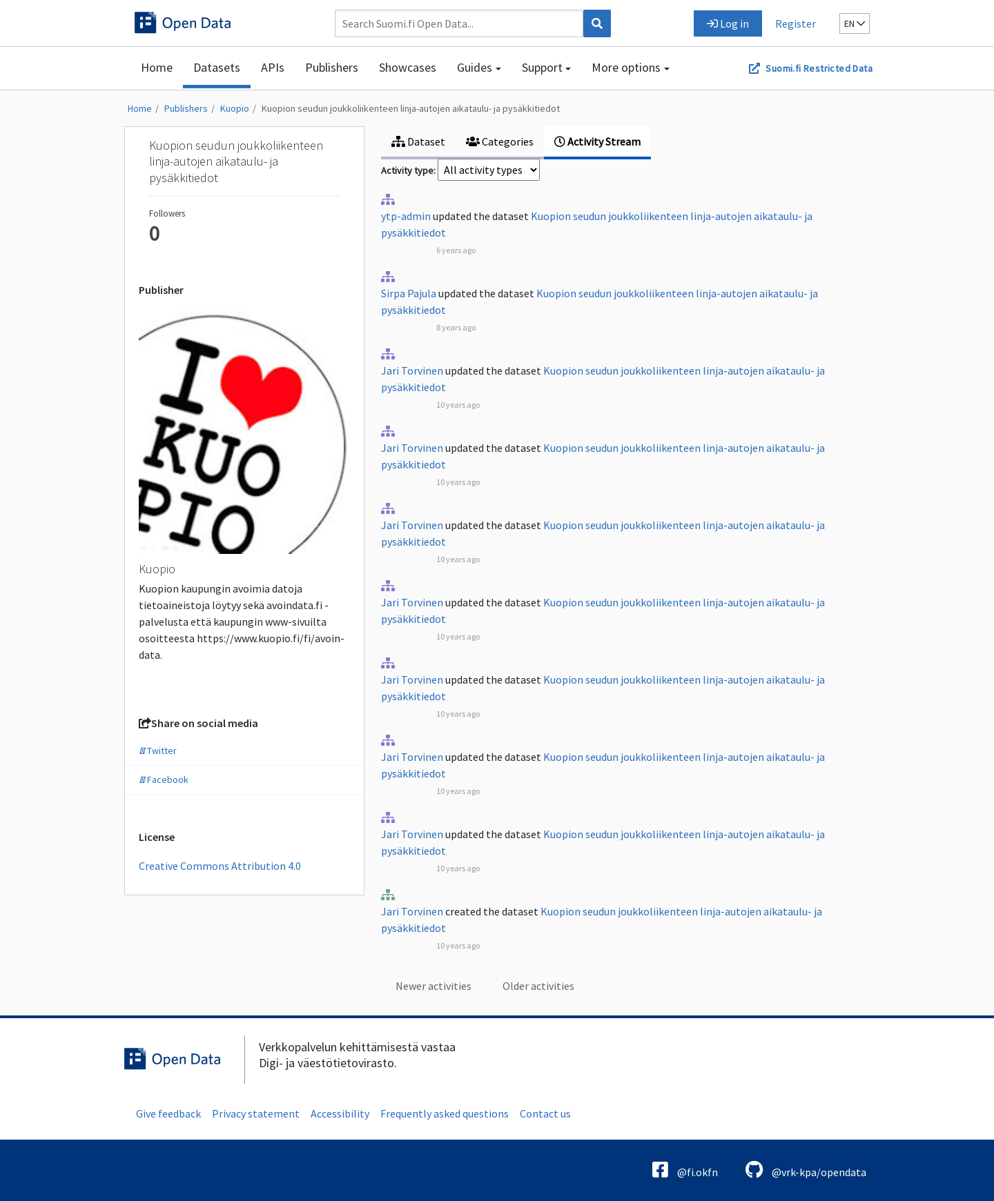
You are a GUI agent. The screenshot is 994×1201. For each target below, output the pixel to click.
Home (157, 67)
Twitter (158, 750)
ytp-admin (406, 216)
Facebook (163, 779)
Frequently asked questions (444, 1113)
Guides (474, 67)
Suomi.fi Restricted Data (819, 68)
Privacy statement (256, 1113)
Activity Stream (597, 141)
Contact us (545, 1113)
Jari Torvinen (412, 370)
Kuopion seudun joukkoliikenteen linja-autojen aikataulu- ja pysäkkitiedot (411, 108)
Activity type (407, 170)
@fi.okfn (685, 1169)
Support (542, 67)
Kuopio (234, 108)
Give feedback (168, 1113)
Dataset (418, 141)
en (854, 23)
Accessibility (340, 1113)
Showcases (407, 67)
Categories (500, 141)
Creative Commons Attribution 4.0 (220, 866)
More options (626, 67)
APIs (272, 67)
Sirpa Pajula (408, 293)
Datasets (216, 67)
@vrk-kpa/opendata (806, 1169)
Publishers (331, 67)
